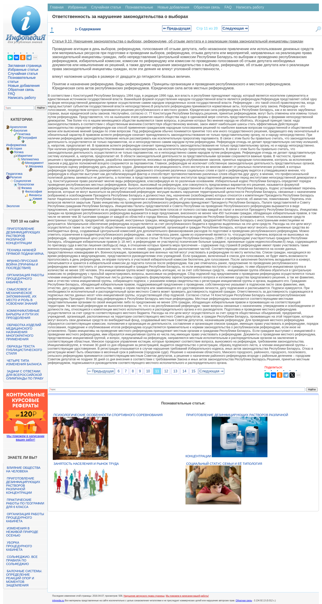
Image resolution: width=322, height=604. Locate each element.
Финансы (35, 195)
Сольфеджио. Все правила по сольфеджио (21, 560)
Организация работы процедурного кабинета (25, 278)
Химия (37, 198)
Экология (12, 206)
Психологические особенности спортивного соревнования (108, 415)
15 (194, 371)
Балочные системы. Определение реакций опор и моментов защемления (24, 578)
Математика (30, 159)
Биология (20, 130)
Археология (18, 127)
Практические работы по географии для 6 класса (25, 503)
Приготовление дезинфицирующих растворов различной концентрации (23, 236)
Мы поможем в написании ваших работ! (25, 437)
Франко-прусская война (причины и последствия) (22, 264)
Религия (16, 177)
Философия (33, 191)
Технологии (25, 184)
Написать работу (22, 98)
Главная (56, 7)
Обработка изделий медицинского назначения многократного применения (23, 332)
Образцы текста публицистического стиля (24, 350)
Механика (36, 166)
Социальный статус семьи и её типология (224, 463)
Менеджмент (34, 163)
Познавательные (139, 7)
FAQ (11, 94)
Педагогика (14, 173)
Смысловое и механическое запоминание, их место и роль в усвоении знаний (21, 296)
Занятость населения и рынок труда (86, 463)
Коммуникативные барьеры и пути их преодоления (22, 314)
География (29, 137)
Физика (26, 188)
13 (175, 371)
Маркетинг (25, 155)
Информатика (16, 145)
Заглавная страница (24, 65)
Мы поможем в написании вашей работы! (187, 596)
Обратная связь (21, 90)
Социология (22, 181)
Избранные (77, 7)
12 (166, 371)
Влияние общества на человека (23, 469)
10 (148, 371)
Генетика (23, 134)
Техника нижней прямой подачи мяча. (25, 251)
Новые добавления (24, 86)
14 (184, 371)
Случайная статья (23, 74)
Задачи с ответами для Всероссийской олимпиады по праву (24, 374)
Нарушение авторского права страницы (144, 596)
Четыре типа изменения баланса (23, 362)
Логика (18, 152)
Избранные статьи (23, 69)
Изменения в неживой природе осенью (22, 531)
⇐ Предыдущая (176, 28)
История (16, 148)
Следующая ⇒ (235, 28)
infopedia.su (58, 600)
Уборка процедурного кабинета (19, 546)
